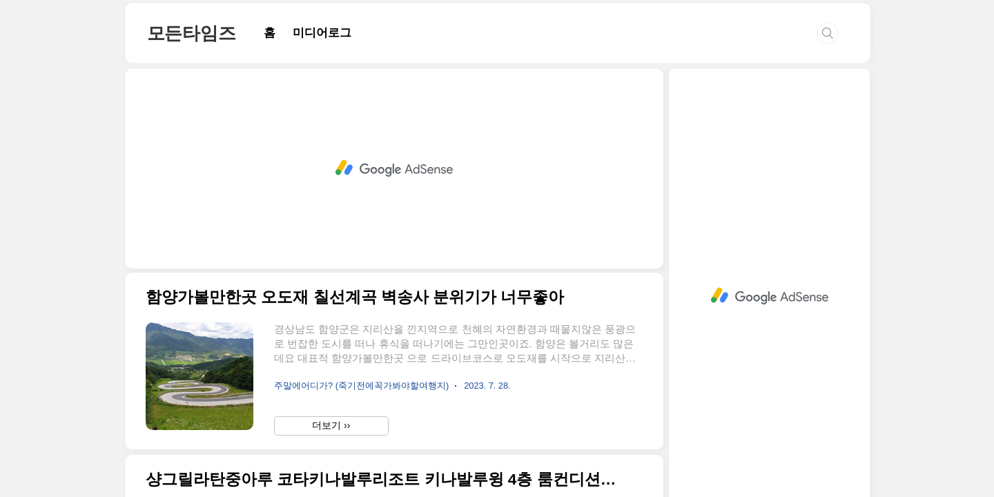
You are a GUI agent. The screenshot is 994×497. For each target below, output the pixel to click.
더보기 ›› (331, 425)
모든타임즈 (191, 33)
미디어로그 (322, 32)
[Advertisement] (394, 168)
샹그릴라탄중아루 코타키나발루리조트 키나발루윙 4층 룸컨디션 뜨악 (382, 479)
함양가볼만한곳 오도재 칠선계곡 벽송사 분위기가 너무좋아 (355, 297)
